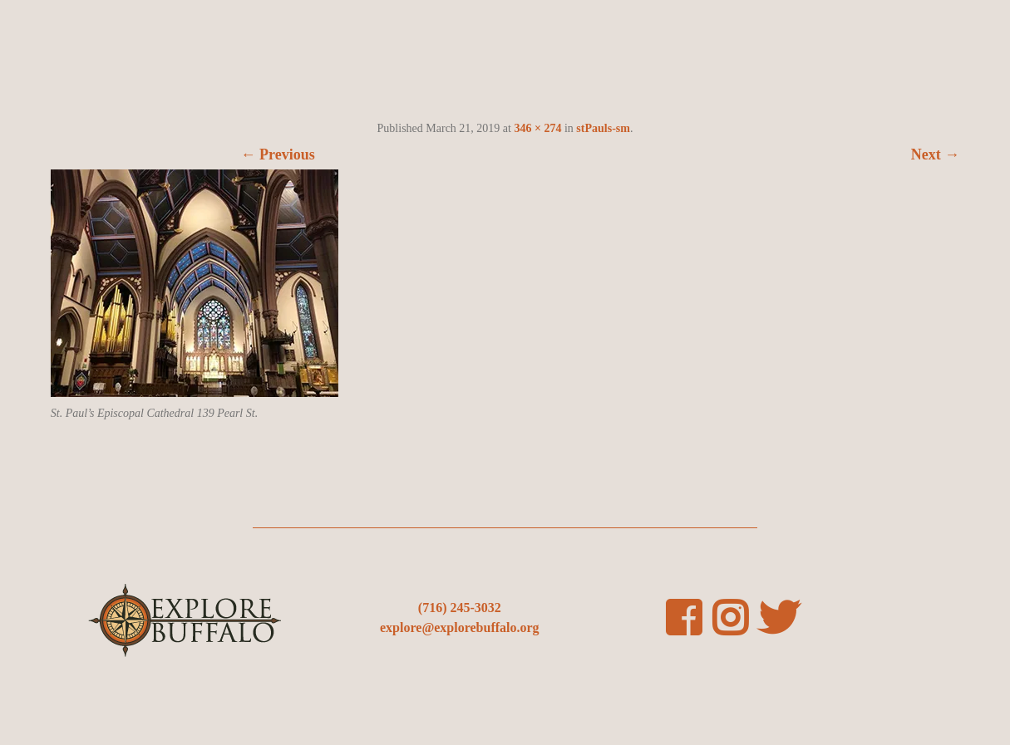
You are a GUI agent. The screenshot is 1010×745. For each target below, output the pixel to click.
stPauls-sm (603, 128)
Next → (935, 154)
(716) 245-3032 (459, 607)
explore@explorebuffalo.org (459, 627)
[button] (194, 283)
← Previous (278, 154)
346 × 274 (537, 128)
